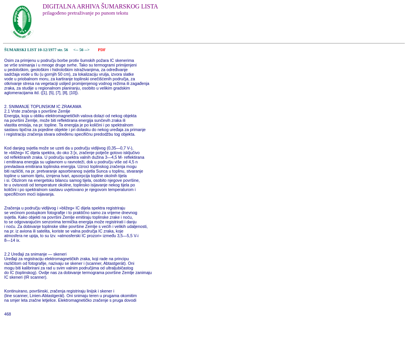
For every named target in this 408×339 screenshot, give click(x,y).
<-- (75, 50)
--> (87, 50)
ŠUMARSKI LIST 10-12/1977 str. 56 (36, 50)
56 (81, 50)
